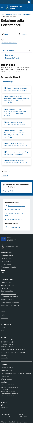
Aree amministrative (7, 256)
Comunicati (4, 318)
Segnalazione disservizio (8, 391)
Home (2, 14)
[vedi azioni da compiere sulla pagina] (22, 34)
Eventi (3, 330)
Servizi (21, 414)
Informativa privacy (6, 379)
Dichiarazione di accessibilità (9, 385)
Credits (10, 416)
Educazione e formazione (8, 294)
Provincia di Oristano (7, 368)
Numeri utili (4, 358)
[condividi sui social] (5, 34)
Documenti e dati (6, 258)
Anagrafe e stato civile (7, 285)
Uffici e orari (4, 355)
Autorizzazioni (5, 288)
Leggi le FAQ (4, 389)
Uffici (2, 273)
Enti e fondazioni (6, 261)
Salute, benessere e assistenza (10, 302)
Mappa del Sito (24, 416)
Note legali (4, 382)
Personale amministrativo (8, 267)
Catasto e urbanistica (7, 291)
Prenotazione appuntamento (9, 394)
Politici (3, 270)
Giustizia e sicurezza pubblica (9, 297)
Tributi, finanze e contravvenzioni (10, 305)
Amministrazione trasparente (13, 14)
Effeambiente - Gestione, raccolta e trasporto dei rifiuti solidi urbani (16, 374)
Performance (26, 14)
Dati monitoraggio (6, 414)
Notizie (3, 315)
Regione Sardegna (6, 2)
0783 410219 (11, 346)
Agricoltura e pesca (6, 282)
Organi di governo (6, 264)
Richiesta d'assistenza (7, 396)
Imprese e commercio (7, 299)
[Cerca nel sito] (27, 8)
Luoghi (3, 327)
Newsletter (4, 407)
